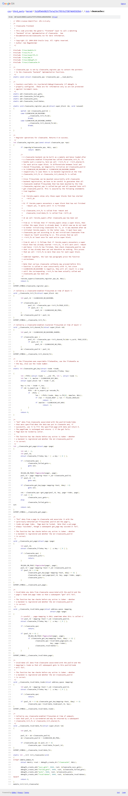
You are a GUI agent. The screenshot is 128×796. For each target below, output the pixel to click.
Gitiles (14, 792)
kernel (29, 11)
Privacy (20, 792)
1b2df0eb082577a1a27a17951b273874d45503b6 (57, 11)
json (124, 792)
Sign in (123, 4)
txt (118, 792)
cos (9, 11)
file (55, 17)
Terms (26, 792)
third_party (18, 11)
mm (87, 11)
